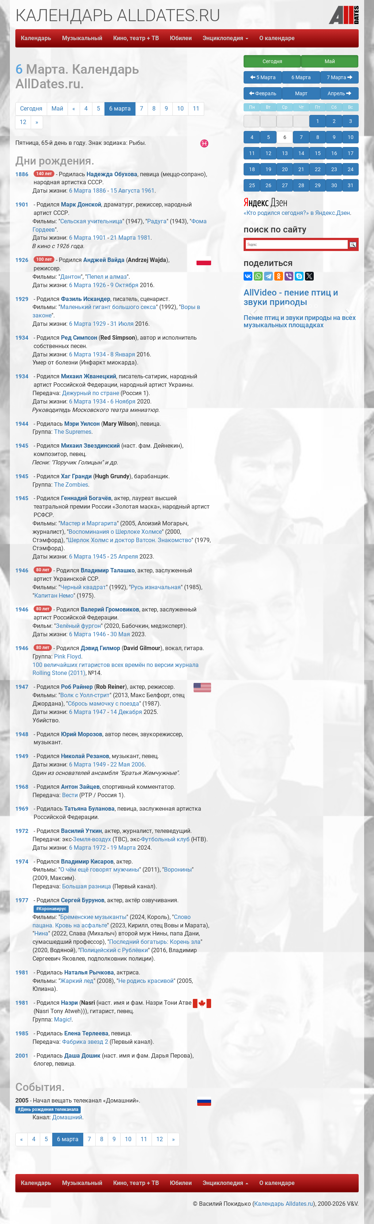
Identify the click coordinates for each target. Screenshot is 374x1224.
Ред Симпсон (79, 337)
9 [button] (334, 137)
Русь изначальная (156, 587)
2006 (138, 764)
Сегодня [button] (272, 61)
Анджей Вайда (104, 259)
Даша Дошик (82, 1055)
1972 (21, 831)
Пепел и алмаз (107, 276)
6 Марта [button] (301, 77)
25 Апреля (124, 556)
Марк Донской (81, 204)
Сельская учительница (91, 221)
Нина (41, 933)
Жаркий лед (77, 980)
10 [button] (351, 137)
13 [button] (285, 153)
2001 (21, 1056)
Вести (70, 795)
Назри (70, 1002)
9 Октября (124, 285)
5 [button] (268, 137)
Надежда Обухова (112, 174)
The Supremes (72, 431)
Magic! (63, 1019)
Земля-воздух (92, 839)
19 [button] (268, 169)
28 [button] (301, 185)
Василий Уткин (81, 830)
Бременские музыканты (93, 917)
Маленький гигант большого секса (108, 307)
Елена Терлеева (86, 1033)
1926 (21, 260)
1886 (21, 174)
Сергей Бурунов (82, 900)
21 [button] (301, 169)
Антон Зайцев (80, 786)
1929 (21, 299)
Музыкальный (82, 38)
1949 (21, 756)
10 (180, 108)
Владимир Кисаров (87, 861)
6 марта (120, 108)
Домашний (67, 1117)
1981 (143, 237)
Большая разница (86, 886)
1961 (147, 190)
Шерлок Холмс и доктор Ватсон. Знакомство (129, 540)
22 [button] (318, 169)
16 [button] (334, 153)
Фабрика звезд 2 (85, 1041)
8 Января (122, 354)
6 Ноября (123, 401)
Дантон (70, 276)
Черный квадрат (83, 587)
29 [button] (318, 185)
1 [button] (317, 121)
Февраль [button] (262, 93)
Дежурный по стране (90, 393)
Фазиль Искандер (85, 299)
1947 (21, 687)
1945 (21, 446)
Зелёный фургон (78, 625)
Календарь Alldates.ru (283, 1203)
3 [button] (350, 121)
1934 (21, 338)
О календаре (277, 38)
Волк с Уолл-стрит (85, 695)
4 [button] (252, 137)
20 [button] (285, 169)
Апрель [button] (339, 93)
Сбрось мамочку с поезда (103, 703)
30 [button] (334, 185)
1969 (21, 809)
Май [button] (330, 61)
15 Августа (125, 190)
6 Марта (80, 190)
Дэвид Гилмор (100, 648)
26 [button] (268, 185)
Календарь (36, 38)
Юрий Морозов (81, 734)
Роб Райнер (77, 686)
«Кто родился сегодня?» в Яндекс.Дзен (297, 205)
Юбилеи (181, 38)
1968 (21, 787)
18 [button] (252, 169)
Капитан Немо (53, 595)
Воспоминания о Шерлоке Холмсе (115, 531)
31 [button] (351, 185)
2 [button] (334, 121)
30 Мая (120, 634)
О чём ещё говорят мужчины (99, 869)
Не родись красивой (145, 980)
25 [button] (252, 185)
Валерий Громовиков (110, 609)
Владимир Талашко (108, 570)
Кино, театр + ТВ (136, 38)
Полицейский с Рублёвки (114, 950)
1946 (21, 570)
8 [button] (317, 137)
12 (23, 122)
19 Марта (123, 847)
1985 (21, 1033)
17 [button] (351, 153)
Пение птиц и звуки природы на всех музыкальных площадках (300, 321)
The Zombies (71, 484)
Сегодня (31, 108)
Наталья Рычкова (89, 972)
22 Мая (120, 764)
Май (57, 108)
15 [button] (318, 153)
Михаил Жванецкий (88, 376)
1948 (21, 734)
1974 (21, 861)
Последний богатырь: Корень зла (155, 941)
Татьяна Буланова (89, 808)
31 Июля (122, 323)
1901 (21, 204)
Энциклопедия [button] (225, 38)
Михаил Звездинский (90, 445)
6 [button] (284, 137)
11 (196, 108)
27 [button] (285, 185)
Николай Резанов (85, 756)
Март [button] (301, 93)
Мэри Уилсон (82, 423)
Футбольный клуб (165, 839)
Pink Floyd (67, 656)
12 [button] (268, 153)
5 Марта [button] (263, 77)
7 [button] (301, 137)
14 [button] (301, 153)
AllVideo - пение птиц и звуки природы (291, 297)
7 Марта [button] (339, 77)
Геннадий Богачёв (86, 498)
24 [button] (351, 169)
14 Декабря (126, 711)
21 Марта (123, 237)
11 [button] (252, 153)
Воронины (178, 869)
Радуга (157, 221)
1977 (21, 900)
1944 (21, 424)
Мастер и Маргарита (88, 523)
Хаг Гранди (76, 476)
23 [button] (334, 169)
